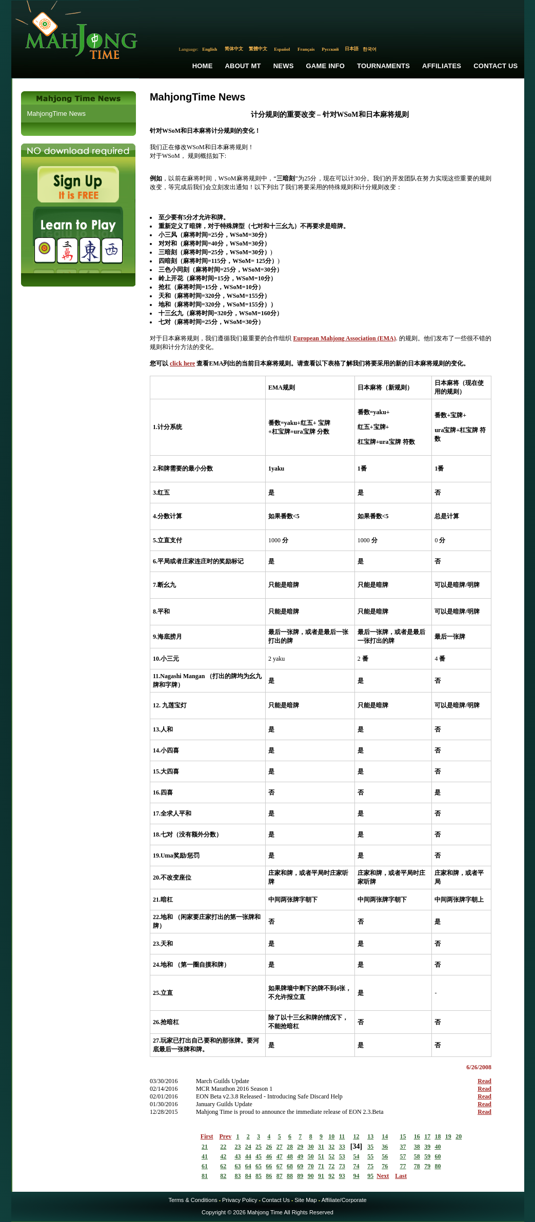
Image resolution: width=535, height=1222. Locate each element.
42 (223, 1156)
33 (342, 1146)
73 (342, 1166)
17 (427, 1136)
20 (458, 1136)
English (209, 49)
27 (279, 1146)
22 (223, 1146)
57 (403, 1156)
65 (258, 1166)
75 (370, 1166)
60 (437, 1156)
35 (370, 1146)
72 (331, 1166)
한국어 (370, 49)
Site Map (305, 1200)
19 (448, 1136)
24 (248, 1146)
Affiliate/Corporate (344, 1200)
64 (248, 1166)
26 (269, 1146)
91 (321, 1175)
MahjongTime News (56, 113)
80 (437, 1166)
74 (356, 1166)
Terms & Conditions (192, 1200)
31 (321, 1146)
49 (300, 1156)
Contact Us (495, 66)
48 (290, 1156)
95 (370, 1175)
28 (290, 1146)
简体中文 (234, 48)
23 (237, 1146)
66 (269, 1166)
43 (237, 1156)
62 (223, 1166)
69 (300, 1166)
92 (331, 1175)
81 (205, 1175)
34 (356, 1146)
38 (417, 1146)
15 (403, 1136)
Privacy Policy (239, 1200)
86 (269, 1175)
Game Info (325, 66)
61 (205, 1166)
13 (370, 1136)
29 (300, 1146)
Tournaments (383, 66)
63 (237, 1166)
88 (290, 1175)
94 (356, 1175)
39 (427, 1146)
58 (417, 1156)
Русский (330, 49)
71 (321, 1166)
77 (403, 1166)
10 (331, 1136)
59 (427, 1156)
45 (258, 1156)
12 (356, 1136)
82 (223, 1175)
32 (331, 1146)
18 (437, 1136)
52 (331, 1156)
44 (248, 1156)
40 (437, 1146)
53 (342, 1156)
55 (370, 1156)
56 (385, 1156)
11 (342, 1136)
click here (182, 363)
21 (205, 1146)
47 (279, 1156)
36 (385, 1146)
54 (356, 1156)
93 (342, 1175)
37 (403, 1146)
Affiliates (441, 66)
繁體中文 (258, 48)
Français (306, 49)
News (283, 66)
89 (300, 1175)
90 (311, 1175)
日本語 (352, 48)
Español (282, 49)
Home (202, 66)
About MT (243, 66)
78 (417, 1166)
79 (427, 1166)
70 (311, 1166)
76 (385, 1166)
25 (258, 1146)
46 (269, 1156)
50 (311, 1156)
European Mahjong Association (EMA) (344, 338)
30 (311, 1146)
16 (417, 1136)
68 (290, 1166)
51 (321, 1156)
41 (205, 1156)
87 (279, 1175)
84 (248, 1175)
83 (237, 1175)
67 (279, 1166)
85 (258, 1175)
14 (385, 1136)
